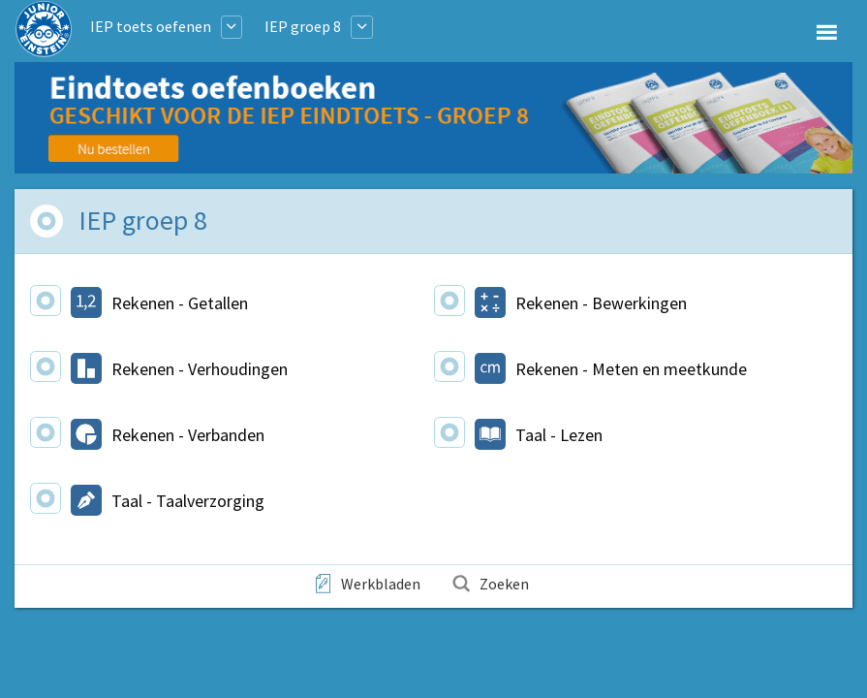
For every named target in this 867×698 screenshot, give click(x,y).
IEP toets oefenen (150, 26)
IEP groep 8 (302, 26)
